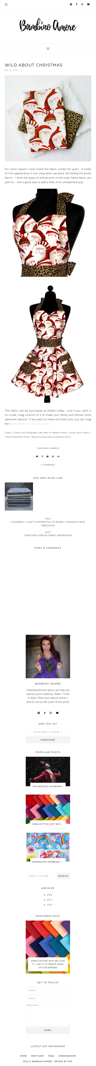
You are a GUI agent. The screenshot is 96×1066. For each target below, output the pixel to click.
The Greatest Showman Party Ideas (48, 786)
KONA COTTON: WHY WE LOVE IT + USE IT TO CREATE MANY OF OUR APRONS (48, 824)
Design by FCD (63, 1061)
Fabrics (54, 448)
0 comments (48, 465)
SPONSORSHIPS (67, 1056)
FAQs (51, 1056)
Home (23, 1056)
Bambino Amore (42, 1061)
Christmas (43, 448)
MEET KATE (37, 1056)
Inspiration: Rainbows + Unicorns (48, 862)
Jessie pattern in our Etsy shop (29, 424)
